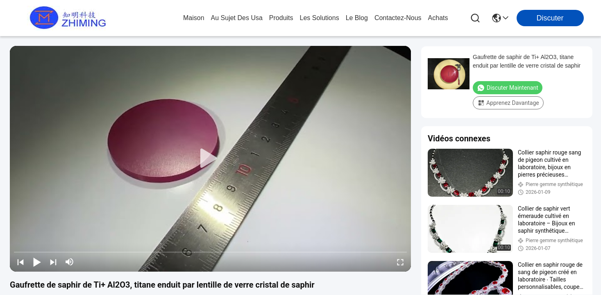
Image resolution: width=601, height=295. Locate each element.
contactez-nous (398, 17)
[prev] (20, 262)
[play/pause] (37, 262)
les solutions (319, 17)
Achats (438, 17)
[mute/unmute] (69, 262)
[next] (53, 262)
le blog (357, 17)
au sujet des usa (237, 17)
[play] (210, 158)
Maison (193, 17)
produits (281, 17)
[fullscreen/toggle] (400, 262)
